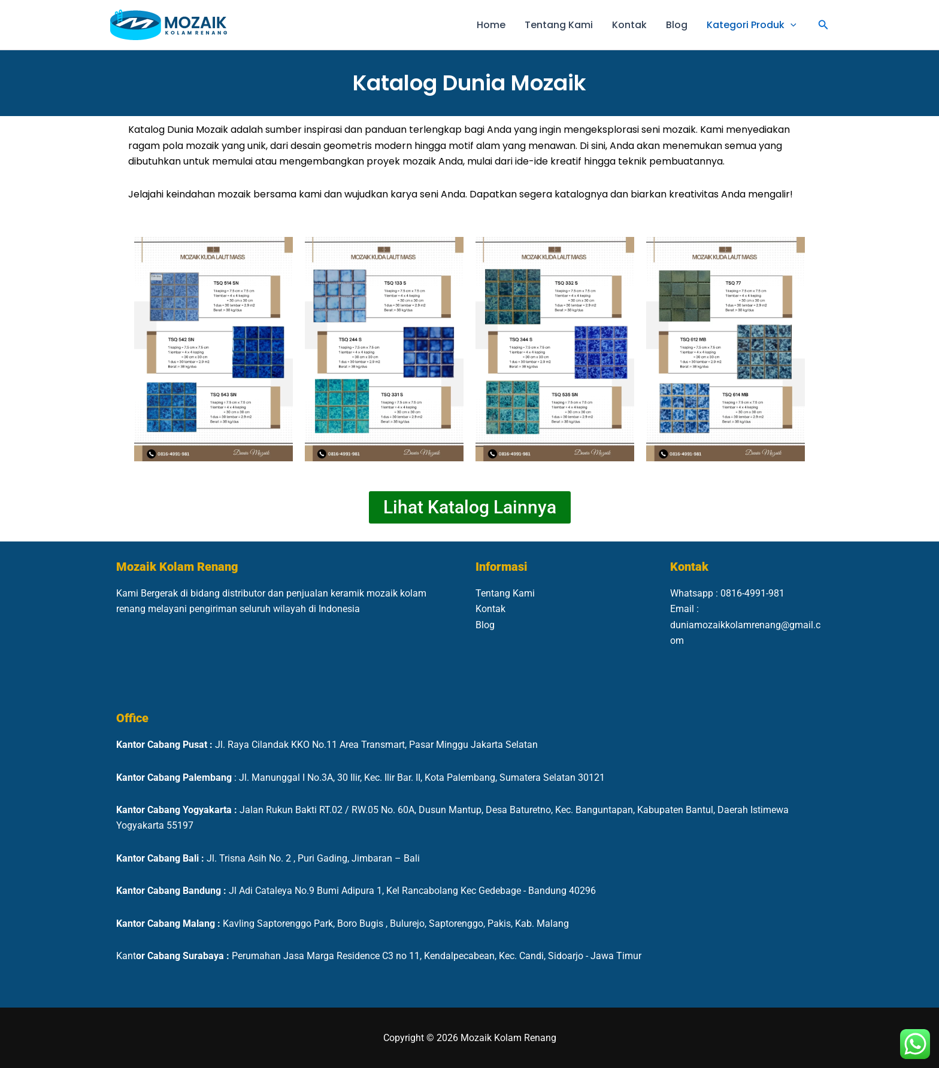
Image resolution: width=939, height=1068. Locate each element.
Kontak (629, 25)
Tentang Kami (559, 25)
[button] (790, 25)
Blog (676, 25)
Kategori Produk (751, 25)
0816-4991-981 (752, 593)
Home (491, 25)
